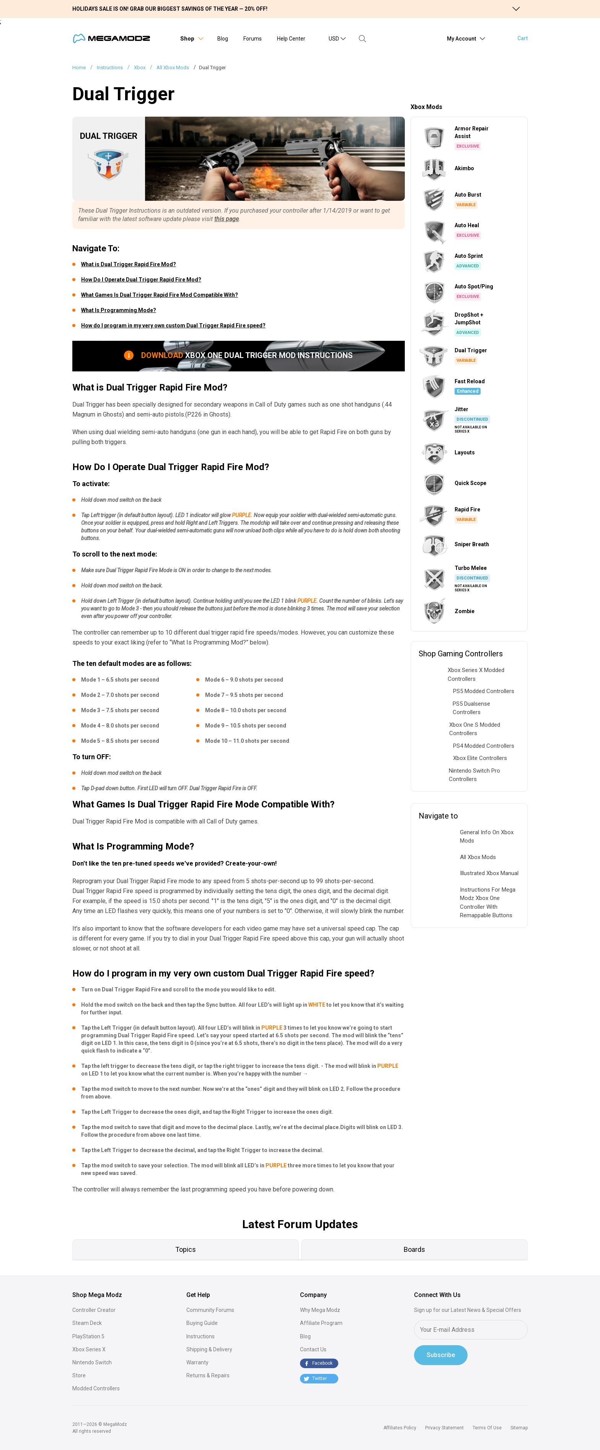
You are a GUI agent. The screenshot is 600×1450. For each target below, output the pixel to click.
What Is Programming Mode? (118, 310)
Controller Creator (94, 1310)
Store (79, 1375)
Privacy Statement (444, 1427)
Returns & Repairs (208, 1375)
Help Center (291, 39)
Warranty (197, 1362)
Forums (252, 39)
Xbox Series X (89, 1349)
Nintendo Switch (92, 1362)
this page (226, 219)
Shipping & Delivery (209, 1349)
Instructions (200, 1336)
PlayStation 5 (88, 1336)
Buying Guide (202, 1323)
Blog (222, 39)
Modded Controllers (96, 1388)
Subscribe (441, 1355)
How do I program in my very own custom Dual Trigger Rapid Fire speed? (173, 325)
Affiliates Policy (399, 1427)
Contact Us (313, 1349)
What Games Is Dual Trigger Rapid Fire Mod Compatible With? (159, 295)
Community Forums (210, 1310)
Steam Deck (87, 1323)
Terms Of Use (487, 1427)
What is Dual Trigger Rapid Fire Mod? (128, 264)
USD (334, 39)
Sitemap (519, 1427)
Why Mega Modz (320, 1310)
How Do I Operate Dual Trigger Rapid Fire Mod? (141, 280)
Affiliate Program (321, 1323)
